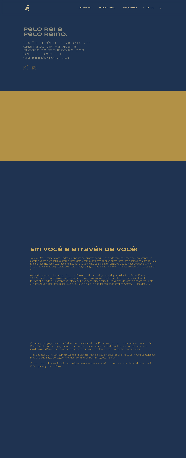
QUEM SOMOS (83, 8)
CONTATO (148, 8)
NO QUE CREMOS (128, 8)
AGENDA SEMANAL (105, 8)
